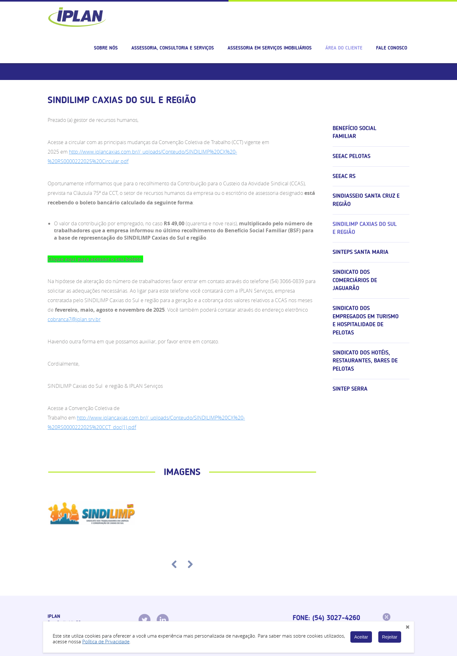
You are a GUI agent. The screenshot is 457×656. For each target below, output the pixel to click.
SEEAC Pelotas (351, 156)
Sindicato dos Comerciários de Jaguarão (355, 280)
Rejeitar (389, 636)
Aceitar (361, 636)
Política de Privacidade (105, 641)
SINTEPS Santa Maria (360, 251)
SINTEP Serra (350, 388)
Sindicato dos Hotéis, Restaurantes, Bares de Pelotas (365, 360)
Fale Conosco (391, 48)
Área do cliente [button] (343, 48)
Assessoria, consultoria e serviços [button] (172, 48)
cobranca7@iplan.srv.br (74, 319)
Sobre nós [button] (106, 48)
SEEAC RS (344, 176)
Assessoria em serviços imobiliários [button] (270, 48)
